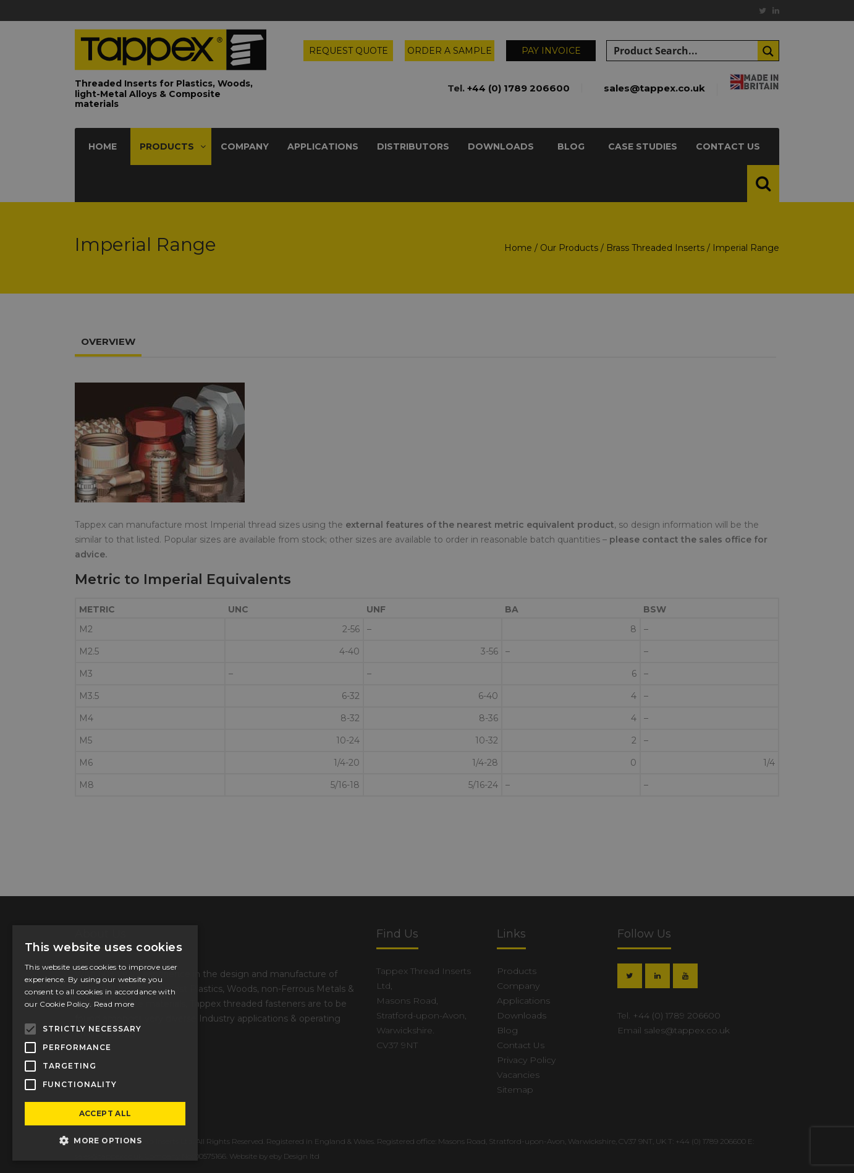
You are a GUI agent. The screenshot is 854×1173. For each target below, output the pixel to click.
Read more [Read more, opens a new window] (114, 1004)
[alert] (427, 586)
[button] (105, 1140)
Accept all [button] (105, 1113)
